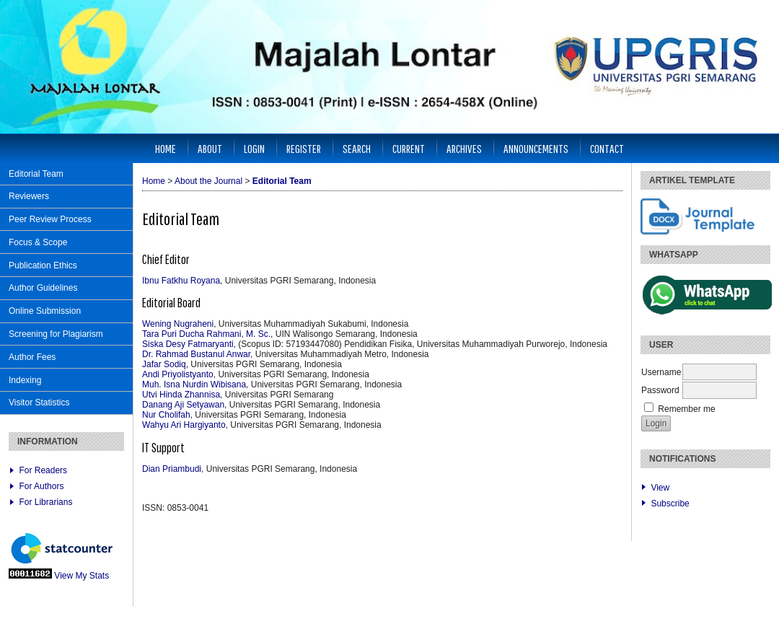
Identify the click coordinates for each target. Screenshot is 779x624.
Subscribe (670, 503)
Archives (464, 148)
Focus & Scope (38, 242)
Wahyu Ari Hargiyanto (184, 425)
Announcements (535, 148)
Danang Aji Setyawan (183, 405)
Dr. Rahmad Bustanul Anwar (196, 354)
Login (254, 148)
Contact (607, 148)
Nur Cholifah (166, 415)
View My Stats (81, 576)
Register (303, 148)
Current (408, 148)
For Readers (43, 470)
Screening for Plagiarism (56, 334)
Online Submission (45, 311)
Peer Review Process (50, 219)
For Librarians (45, 502)
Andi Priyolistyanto (178, 374)
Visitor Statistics (39, 402)
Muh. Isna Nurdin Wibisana (194, 384)
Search (357, 148)
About (210, 148)
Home (165, 148)
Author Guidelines (43, 288)
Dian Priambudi (171, 469)
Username (661, 372)
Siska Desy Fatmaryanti (188, 344)
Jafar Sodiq (164, 364)
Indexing (25, 380)
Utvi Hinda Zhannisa (181, 395)
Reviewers (29, 196)
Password (660, 390)
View (660, 488)
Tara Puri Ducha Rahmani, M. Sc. (206, 334)
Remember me (686, 409)
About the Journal (208, 181)
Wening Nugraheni (178, 324)
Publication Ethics (43, 265)
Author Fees (32, 357)
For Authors (41, 486)
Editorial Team (36, 174)
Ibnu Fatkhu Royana (181, 281)
